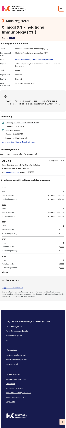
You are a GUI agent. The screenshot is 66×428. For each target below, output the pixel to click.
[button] (33, 272)
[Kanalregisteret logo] (33, 21)
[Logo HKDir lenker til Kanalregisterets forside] (15, 8)
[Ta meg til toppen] (62, 422)
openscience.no (12, 172)
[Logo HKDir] (33, 416)
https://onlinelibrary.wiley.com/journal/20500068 (34, 59)
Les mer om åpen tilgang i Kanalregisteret (18, 142)
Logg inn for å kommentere (12, 288)
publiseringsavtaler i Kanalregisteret (22, 154)
